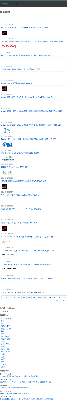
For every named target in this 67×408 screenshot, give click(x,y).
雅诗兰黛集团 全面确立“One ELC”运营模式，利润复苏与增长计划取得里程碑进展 (26, 399)
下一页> (55, 301)
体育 (3, 359)
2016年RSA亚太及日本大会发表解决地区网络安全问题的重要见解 (26, 265)
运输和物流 (5, 344)
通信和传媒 (5, 349)
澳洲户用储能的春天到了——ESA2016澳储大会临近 (21, 209)
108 (39, 297)
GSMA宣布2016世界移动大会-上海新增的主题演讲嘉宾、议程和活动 (27, 237)
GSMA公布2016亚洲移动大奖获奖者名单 (16, 83)
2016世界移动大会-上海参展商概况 (14, 167)
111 (54, 297)
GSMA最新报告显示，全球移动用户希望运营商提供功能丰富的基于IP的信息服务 (32, 111)
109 (44, 297)
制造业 (3, 321)
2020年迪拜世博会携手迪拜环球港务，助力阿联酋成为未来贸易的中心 (28, 251)
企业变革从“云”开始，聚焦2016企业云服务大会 (19, 223)
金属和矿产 (5, 352)
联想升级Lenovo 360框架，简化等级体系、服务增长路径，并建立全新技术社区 (26, 382)
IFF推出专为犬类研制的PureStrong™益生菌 (14, 393)
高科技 (3, 357)
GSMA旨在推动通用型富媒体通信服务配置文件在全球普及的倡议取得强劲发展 (31, 125)
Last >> (63, 301)
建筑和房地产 (6, 329)
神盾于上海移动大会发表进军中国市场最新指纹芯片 (20, 153)
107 (34, 297)
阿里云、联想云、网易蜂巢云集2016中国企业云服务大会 (22, 292)
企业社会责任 (6, 318)
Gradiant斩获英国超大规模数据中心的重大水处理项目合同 (19, 376)
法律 (3, 367)
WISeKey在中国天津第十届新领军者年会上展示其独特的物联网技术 (27, 55)
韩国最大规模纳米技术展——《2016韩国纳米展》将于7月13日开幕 (27, 279)
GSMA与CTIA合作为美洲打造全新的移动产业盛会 (20, 195)
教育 (3, 362)
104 (19, 297)
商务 (3, 346)
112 (59, 297)
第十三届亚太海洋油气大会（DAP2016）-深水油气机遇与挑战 (24, 27)
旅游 (3, 331)
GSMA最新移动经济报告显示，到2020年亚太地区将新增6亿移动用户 (27, 97)
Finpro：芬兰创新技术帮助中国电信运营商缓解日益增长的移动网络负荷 (28, 139)
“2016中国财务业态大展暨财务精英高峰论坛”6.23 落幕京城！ (24, 181)
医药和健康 (5, 326)
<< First (5, 297)
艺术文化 (4, 364)
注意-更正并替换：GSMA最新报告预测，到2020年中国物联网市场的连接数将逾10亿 (33, 41)
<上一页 (12, 297)
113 (64, 297)
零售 (3, 341)
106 (29, 297)
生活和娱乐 (5, 336)
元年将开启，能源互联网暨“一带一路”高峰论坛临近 (20, 69)
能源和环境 (5, 339)
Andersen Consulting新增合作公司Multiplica (14, 387)
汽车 (3, 334)
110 (49, 297)
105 (24, 297)
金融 (3, 354)
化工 (3, 324)
